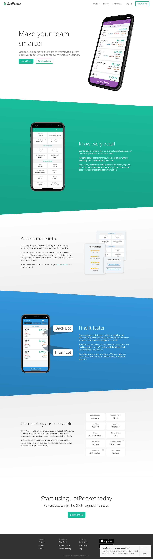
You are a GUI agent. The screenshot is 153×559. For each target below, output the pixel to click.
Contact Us (117, 3)
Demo (41, 549)
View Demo (142, 3)
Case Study (63, 542)
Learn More (26, 61)
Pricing (106, 3)
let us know (62, 264)
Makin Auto (83, 545)
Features (95, 3)
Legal (81, 549)
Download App (44, 61)
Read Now (145, 548)
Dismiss (145, 554)
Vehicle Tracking (65, 549)
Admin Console (64, 545)
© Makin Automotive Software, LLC (76, 555)
